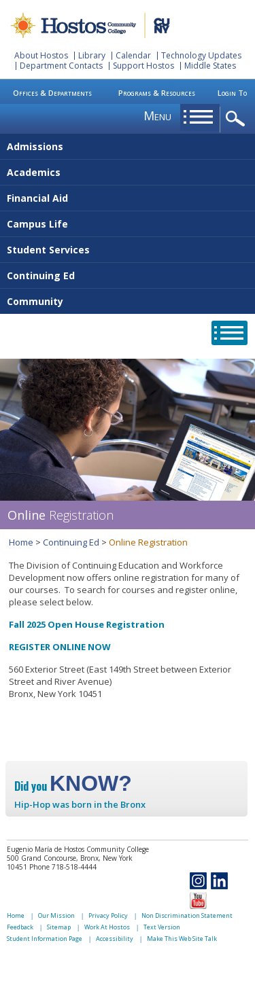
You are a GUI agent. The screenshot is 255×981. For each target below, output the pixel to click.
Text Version (161, 927)
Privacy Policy (108, 915)
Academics (34, 172)
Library (91, 55)
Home (21, 542)
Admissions (35, 146)
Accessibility (114, 938)
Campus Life (37, 223)
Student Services (48, 249)
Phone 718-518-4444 (63, 867)
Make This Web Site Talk (182, 938)
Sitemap (59, 927)
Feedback (20, 927)
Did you (73, 786)
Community (35, 301)
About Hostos (41, 55)
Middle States (210, 65)
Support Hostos (143, 65)
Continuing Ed (41, 275)
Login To (232, 93)
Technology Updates (201, 55)
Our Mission (56, 915)
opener (237, 119)
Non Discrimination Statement (187, 915)
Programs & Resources (156, 93)
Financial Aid (37, 198)
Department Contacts (61, 65)
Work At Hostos (107, 927)
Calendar (133, 55)
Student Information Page (44, 938)
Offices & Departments (52, 93)
